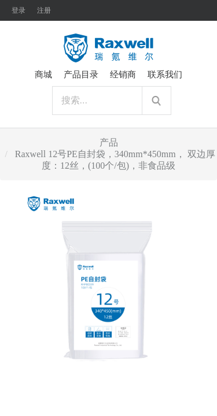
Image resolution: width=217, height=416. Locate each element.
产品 (109, 142)
